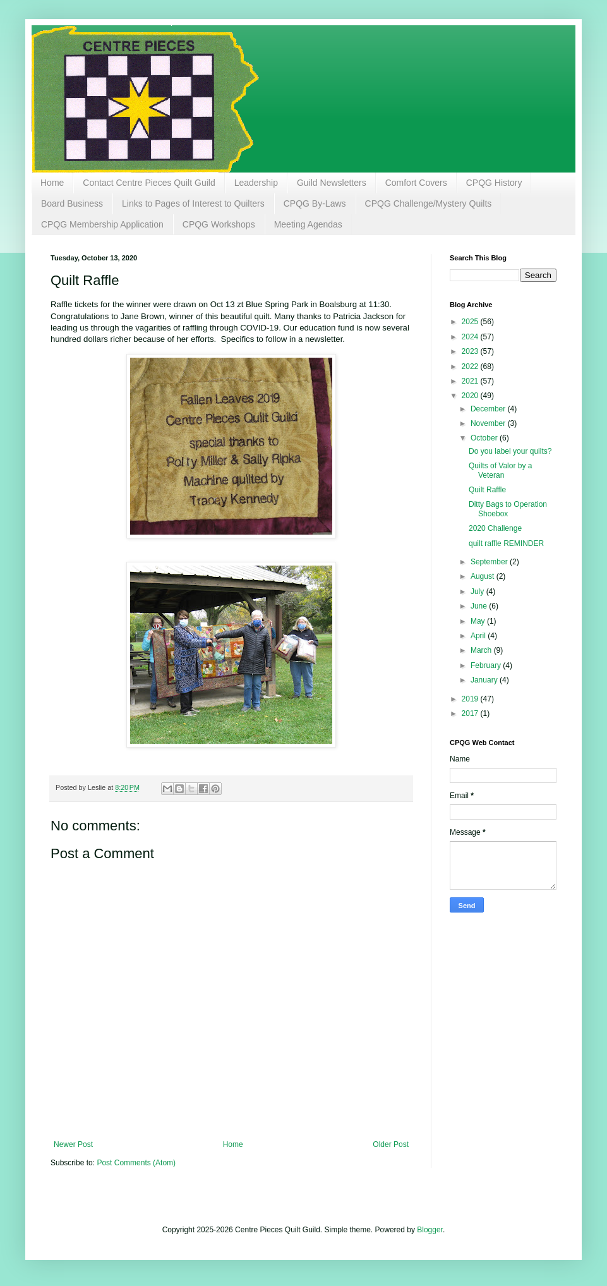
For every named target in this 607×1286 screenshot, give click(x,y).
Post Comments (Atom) (136, 1162)
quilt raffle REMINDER (506, 543)
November (489, 423)
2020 (471, 395)
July (478, 591)
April (479, 635)
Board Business (72, 203)
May (479, 621)
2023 (471, 351)
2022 (471, 366)
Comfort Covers (416, 183)
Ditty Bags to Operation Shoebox (508, 509)
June (480, 606)
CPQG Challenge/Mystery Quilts (428, 203)
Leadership (256, 183)
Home (52, 183)
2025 (471, 321)
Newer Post (73, 1144)
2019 (471, 699)
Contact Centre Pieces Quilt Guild (149, 183)
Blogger (430, 1229)
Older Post (391, 1144)
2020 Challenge (495, 528)
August (483, 576)
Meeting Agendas (308, 224)
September (490, 561)
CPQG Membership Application (102, 224)
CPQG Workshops (219, 224)
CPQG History (494, 183)
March (482, 650)
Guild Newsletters (331, 183)
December (489, 408)
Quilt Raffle (487, 489)
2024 (471, 336)
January (485, 680)
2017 (471, 713)
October (485, 438)
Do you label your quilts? (510, 451)
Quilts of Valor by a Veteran (500, 470)
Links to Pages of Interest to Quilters (193, 203)
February (487, 665)
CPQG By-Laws (315, 203)
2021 (471, 381)
